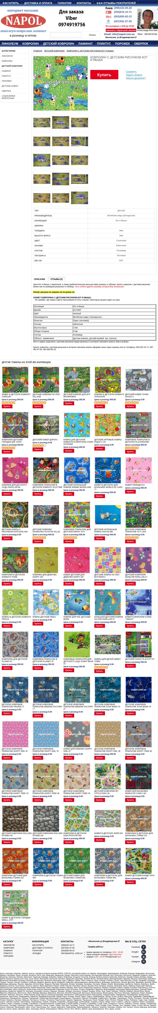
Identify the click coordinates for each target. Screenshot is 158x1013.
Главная (37, 51)
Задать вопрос (134, 74)
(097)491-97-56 (123, 21)
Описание (39, 279)
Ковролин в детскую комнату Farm (13, 576)
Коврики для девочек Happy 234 (44, 576)
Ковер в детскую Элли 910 (108, 833)
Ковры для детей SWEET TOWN (107, 660)
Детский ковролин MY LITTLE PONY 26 (106, 792)
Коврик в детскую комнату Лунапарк (109, 395)
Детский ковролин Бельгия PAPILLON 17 (136, 576)
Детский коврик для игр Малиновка (77, 395)
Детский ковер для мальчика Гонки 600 (74, 876)
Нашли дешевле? (136, 78)
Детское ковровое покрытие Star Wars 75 (107, 705)
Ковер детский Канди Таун (139, 875)
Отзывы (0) (57, 279)
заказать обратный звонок (121, 30)
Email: (108, 34)
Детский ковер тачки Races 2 (136, 395)
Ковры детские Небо (44, 617)
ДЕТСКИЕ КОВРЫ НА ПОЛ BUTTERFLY (106, 576)
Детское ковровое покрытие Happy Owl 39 (107, 750)
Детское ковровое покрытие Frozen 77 (13, 705)
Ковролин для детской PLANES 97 (14, 660)
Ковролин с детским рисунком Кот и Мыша (90, 51)
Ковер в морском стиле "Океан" (138, 618)
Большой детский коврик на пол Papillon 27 (108, 618)
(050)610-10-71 (123, 12)
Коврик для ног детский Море (77, 618)
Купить (104, 75)
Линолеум (10, 43)
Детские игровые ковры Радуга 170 (108, 441)
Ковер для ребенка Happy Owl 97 (78, 750)
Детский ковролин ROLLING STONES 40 (17, 834)
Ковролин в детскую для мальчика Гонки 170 (139, 834)
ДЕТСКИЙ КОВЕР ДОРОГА (45, 440)
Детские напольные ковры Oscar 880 (105, 530)
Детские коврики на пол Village (46, 395)
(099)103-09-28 (123, 8)
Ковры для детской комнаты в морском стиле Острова (78, 442)
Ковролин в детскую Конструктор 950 (75, 834)
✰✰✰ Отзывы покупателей (116, 3)
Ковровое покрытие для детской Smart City (77, 530)
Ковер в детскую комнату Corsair (16, 395)
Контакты (84, 3)
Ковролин (30, 43)
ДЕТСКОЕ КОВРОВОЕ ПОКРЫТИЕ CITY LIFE (135, 530)
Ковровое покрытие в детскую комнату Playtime (47, 486)
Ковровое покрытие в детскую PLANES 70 (45, 660)
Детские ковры (10, 86)
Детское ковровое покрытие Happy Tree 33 (77, 792)
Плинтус (104, 43)
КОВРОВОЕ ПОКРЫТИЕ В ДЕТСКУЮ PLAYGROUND (137, 441)
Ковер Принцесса (135, 485)
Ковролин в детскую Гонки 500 (48, 876)
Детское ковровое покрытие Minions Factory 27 (78, 706)
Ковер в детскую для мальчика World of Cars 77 (108, 487)
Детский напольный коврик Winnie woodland (77, 486)
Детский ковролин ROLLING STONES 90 (48, 834)
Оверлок (141, 43)
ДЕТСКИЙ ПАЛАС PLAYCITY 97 (139, 659)
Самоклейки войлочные (8, 97)
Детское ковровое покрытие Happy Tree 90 (138, 750)
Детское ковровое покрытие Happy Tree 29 (46, 792)
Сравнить (131, 71)
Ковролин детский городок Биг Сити (12, 441)
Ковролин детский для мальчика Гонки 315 (14, 876)
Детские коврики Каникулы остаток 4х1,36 (46, 530)
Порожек (122, 43)
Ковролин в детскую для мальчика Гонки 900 (108, 876)
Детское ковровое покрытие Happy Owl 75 (46, 750)
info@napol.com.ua (123, 34)
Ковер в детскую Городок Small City (16, 919)
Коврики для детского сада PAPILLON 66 (14, 486)
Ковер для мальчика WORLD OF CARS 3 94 (136, 792)
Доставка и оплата (38, 3)
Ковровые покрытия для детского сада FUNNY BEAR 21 (78, 661)
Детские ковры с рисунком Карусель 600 (15, 530)
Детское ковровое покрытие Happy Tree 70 (15, 792)
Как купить (11, 3)
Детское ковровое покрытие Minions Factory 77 (47, 706)
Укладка (36, 953)
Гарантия (64, 3)
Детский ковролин (58, 43)
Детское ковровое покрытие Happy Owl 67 (15, 750)
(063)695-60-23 (123, 16)
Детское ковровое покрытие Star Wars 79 (138, 705)
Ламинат (85, 43)
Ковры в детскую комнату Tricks (16, 618)
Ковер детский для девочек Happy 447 (74, 576)
